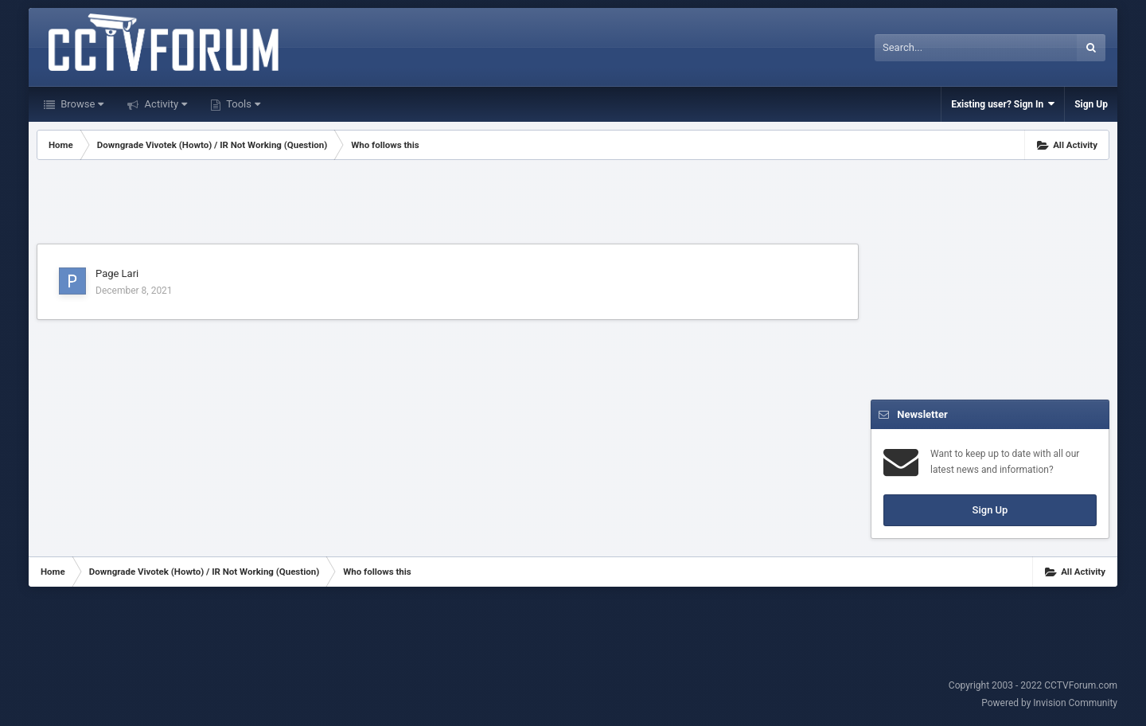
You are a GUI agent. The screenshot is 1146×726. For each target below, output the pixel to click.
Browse (80, 104)
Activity (164, 104)
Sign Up (1091, 104)
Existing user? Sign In (1002, 104)
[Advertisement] (448, 204)
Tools (242, 104)
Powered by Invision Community (1049, 702)
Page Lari (117, 273)
